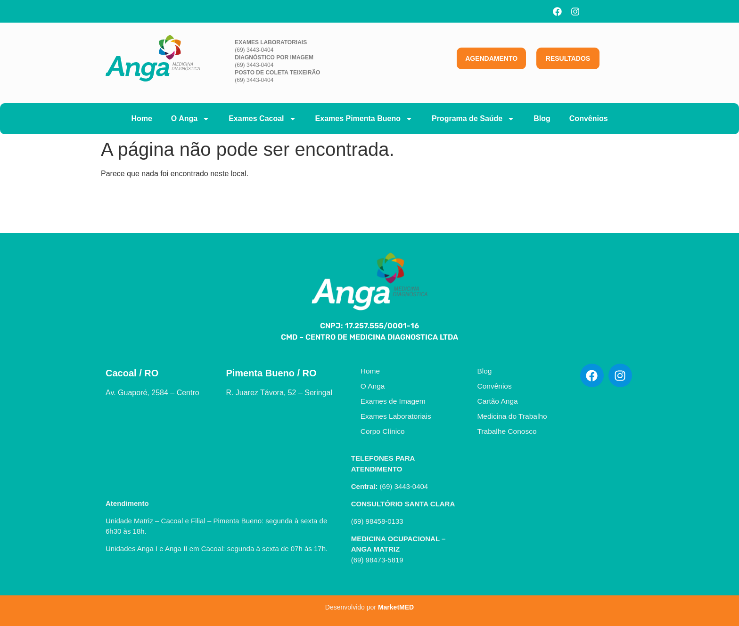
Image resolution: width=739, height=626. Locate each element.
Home (141, 118)
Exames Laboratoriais (396, 416)
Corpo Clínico (383, 431)
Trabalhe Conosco (506, 431)
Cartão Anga (497, 401)
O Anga (190, 118)
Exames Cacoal (262, 118)
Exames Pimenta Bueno (364, 118)
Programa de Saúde (473, 118)
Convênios (588, 118)
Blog (542, 118)
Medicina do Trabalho (512, 416)
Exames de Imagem (393, 401)
